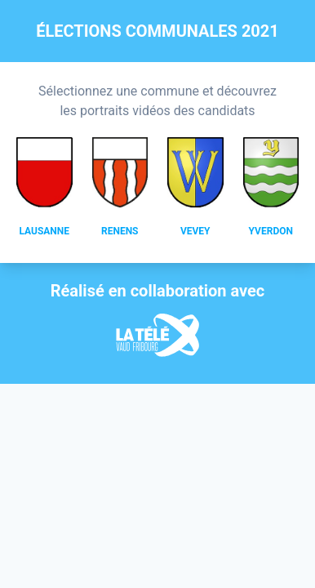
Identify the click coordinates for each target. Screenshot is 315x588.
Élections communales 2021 (157, 31)
